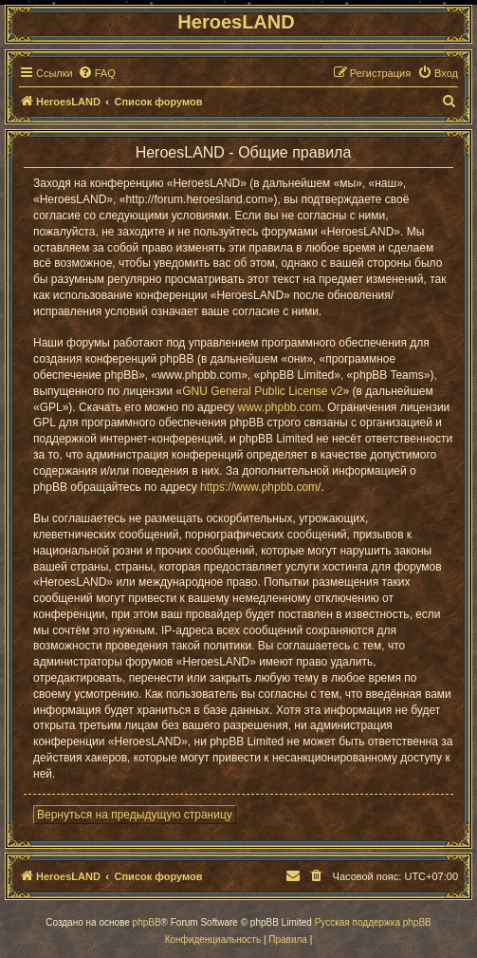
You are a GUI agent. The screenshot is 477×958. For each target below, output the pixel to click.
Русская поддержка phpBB (373, 922)
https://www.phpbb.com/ (260, 487)
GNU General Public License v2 (262, 391)
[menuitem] (97, 73)
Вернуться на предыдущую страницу (134, 814)
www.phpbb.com (279, 407)
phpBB (147, 922)
